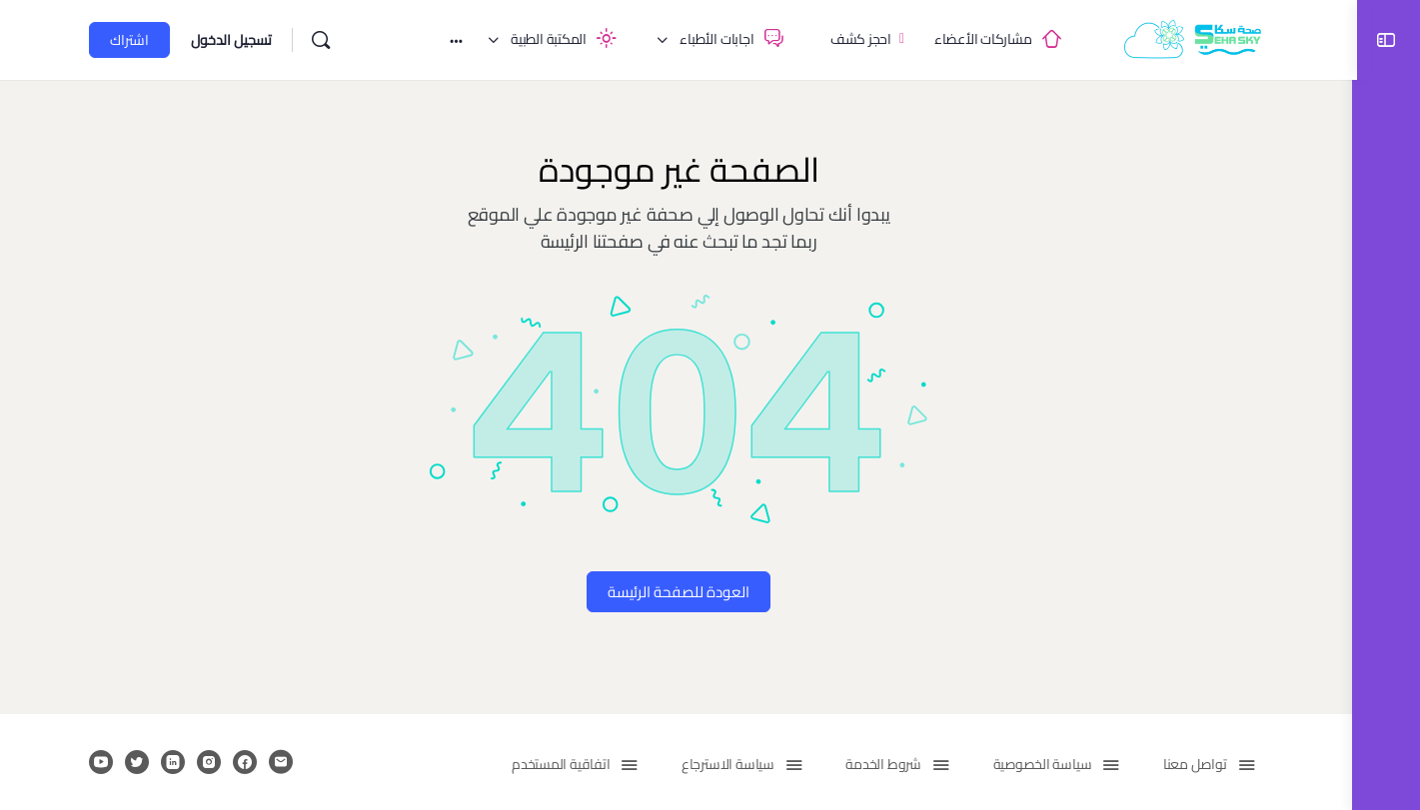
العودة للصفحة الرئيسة (676, 591)
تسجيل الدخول (229, 40)
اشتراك (127, 40)
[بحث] (319, 40)
